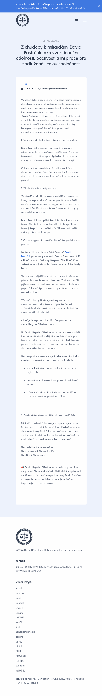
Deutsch (20, 603)
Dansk (19, 598)
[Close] (98, 6)
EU (26, 84)
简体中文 (20, 670)
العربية (19, 588)
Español (20, 613)
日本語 (19, 641)
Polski (18, 650)
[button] (77, 20)
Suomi (19, 621)
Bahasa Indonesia (25, 631)
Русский (20, 660)
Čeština (20, 593)
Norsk (19, 645)
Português (21, 655)
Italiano (19, 636)
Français (20, 617)
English (19, 608)
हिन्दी (18, 626)
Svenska (20, 665)
